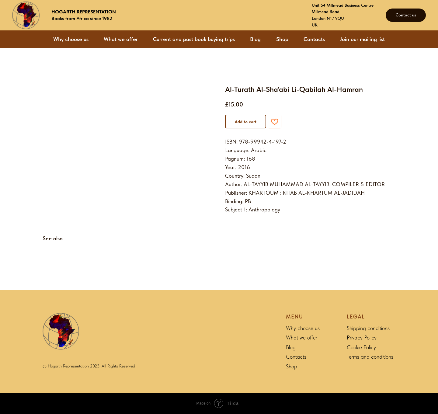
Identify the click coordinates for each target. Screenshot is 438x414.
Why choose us (71, 39)
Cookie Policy (361, 347)
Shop (282, 39)
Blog (255, 39)
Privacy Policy (362, 337)
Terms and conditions (370, 356)
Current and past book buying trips (194, 39)
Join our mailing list (362, 39)
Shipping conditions (368, 328)
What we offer (121, 39)
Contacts (314, 39)
